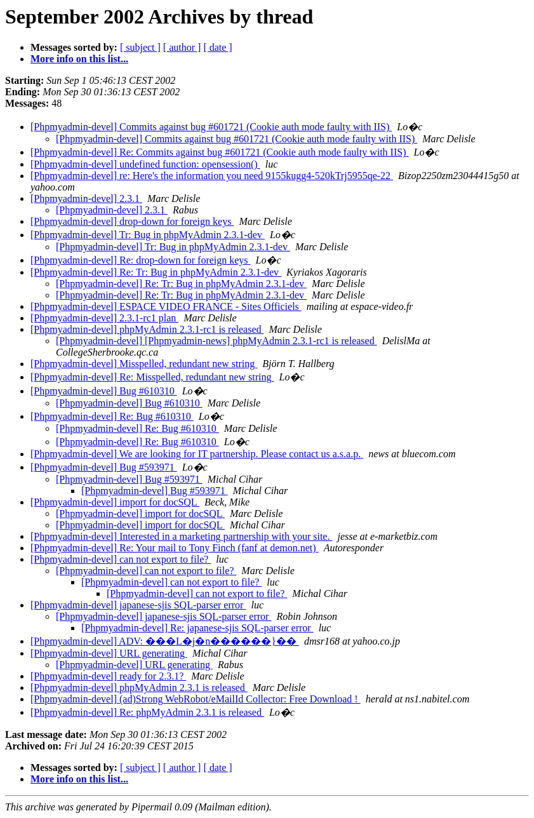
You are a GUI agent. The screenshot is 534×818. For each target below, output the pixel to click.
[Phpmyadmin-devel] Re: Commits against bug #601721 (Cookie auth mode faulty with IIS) (219, 152)
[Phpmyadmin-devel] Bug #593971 (103, 467)
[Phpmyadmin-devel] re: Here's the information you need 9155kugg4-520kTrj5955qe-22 (211, 175)
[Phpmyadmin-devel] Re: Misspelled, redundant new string (152, 377)
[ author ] (182, 47)
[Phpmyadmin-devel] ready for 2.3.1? (108, 676)
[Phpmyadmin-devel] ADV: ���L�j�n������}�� (164, 641)
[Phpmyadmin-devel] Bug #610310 (103, 391)
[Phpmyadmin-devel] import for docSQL (114, 502)
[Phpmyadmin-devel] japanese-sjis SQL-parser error (138, 605)
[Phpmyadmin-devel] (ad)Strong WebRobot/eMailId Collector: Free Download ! (195, 699)
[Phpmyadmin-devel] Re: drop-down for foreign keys (140, 260)
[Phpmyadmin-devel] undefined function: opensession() (145, 164)
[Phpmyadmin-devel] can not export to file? (120, 559)
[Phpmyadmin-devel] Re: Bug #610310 (112, 416)
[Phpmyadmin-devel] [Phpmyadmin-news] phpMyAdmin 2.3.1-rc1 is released (216, 340)
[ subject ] (140, 47)
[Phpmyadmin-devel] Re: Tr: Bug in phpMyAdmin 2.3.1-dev (155, 272)
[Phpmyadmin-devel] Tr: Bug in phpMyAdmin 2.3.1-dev (147, 234)
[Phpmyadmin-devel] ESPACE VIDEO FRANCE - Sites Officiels (166, 306)
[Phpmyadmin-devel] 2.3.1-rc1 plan (104, 317)
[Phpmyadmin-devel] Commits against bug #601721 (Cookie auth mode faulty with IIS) (211, 126)
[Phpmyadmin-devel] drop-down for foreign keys (132, 221)
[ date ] (217, 47)
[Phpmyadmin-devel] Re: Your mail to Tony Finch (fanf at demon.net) (174, 547)
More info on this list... (79, 58)
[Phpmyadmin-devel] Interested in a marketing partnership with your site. (181, 536)
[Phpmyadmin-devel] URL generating (108, 653)
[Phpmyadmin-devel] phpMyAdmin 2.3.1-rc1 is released (147, 329)
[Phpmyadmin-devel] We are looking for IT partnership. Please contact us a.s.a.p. (196, 453)
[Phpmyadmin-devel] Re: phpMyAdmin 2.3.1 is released (147, 712)
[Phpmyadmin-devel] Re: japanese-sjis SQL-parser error (197, 627)
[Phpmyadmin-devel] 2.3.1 (86, 198)
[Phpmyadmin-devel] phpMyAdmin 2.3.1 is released (139, 687)
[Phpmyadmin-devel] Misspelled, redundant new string (143, 363)
